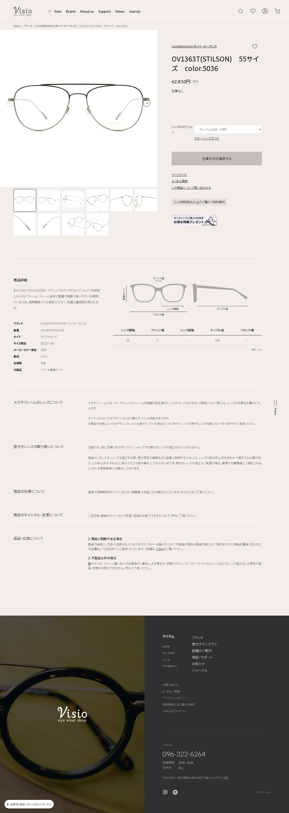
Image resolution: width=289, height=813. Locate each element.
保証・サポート (202, 657)
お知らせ (198, 663)
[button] (146, 103)
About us (87, 11)
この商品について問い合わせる (191, 187)
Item (57, 11)
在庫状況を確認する (217, 158)
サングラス (169, 653)
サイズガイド (179, 175)
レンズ (166, 659)
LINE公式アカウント (174, 711)
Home (17, 26)
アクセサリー (170, 666)
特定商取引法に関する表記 (179, 704)
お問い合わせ (171, 685)
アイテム (169, 636)
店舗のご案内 (202, 650)
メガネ (166, 646)
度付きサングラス (204, 644)
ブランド (27, 26)
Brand (70, 11)
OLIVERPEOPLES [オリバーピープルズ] (55, 26)
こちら (160, 549)
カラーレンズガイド (206, 138)
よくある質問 (180, 181)
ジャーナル (199, 670)
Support (104, 11)
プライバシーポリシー (175, 698)
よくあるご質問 (171, 691)
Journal (134, 11)
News (119, 11)
